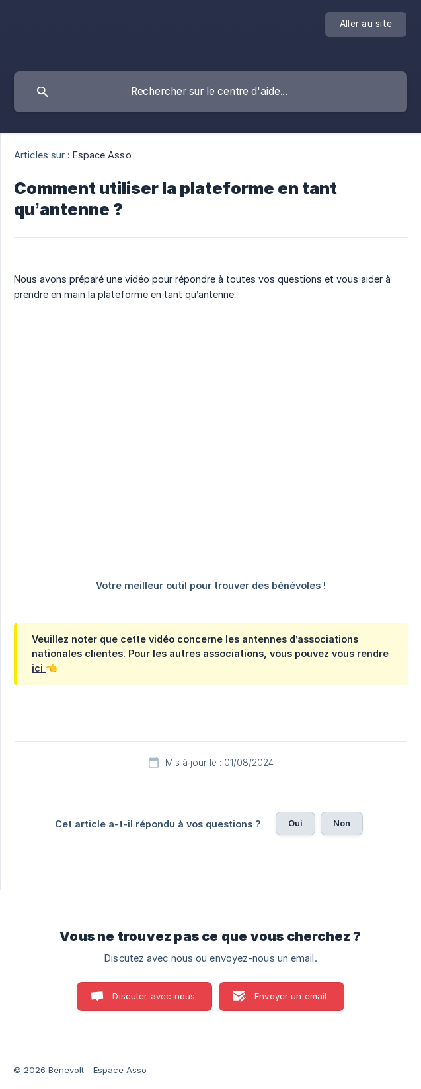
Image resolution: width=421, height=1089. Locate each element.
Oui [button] (295, 823)
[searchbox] (210, 91)
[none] (365, 24)
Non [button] (341, 823)
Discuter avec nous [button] (153, 996)
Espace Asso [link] (102, 154)
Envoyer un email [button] (290, 996)
